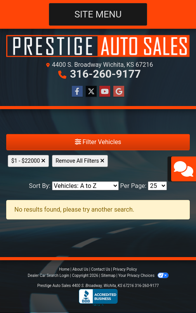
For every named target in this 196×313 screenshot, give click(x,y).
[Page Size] (157, 185)
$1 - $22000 (28, 161)
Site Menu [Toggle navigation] (98, 14)
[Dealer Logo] (98, 46)
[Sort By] (85, 185)
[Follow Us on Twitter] (91, 91)
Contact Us (100, 269)
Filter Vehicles (98, 142)
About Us (80, 269)
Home (64, 269)
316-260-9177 (105, 74)
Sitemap (108, 275)
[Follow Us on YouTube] (104, 91)
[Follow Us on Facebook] (77, 91)
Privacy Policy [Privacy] (125, 269)
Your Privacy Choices (143, 275)
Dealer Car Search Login (48, 275)
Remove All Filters (80, 161)
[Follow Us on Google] (118, 91)
